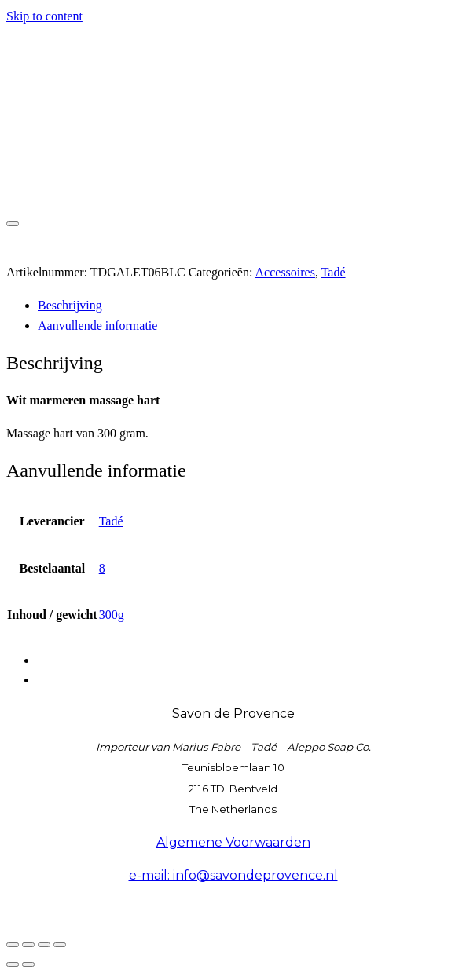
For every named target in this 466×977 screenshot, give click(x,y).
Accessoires (285, 272)
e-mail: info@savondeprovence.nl (233, 875)
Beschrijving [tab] (70, 305)
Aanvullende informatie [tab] (97, 325)
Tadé (333, 272)
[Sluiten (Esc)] (59, 944)
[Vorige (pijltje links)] (12, 964)
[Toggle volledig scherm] (28, 944)
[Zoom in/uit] (12, 944)
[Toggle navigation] (12, 223)
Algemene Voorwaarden (233, 842)
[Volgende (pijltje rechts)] (28, 964)
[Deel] (44, 944)
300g (111, 614)
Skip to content (44, 16)
